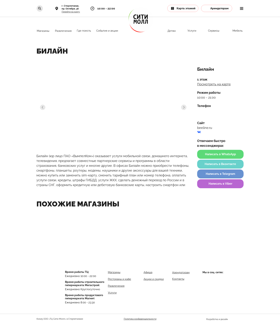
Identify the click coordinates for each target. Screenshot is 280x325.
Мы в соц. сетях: (212, 272)
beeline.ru (204, 128)
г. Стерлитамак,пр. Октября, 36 (70, 7)
